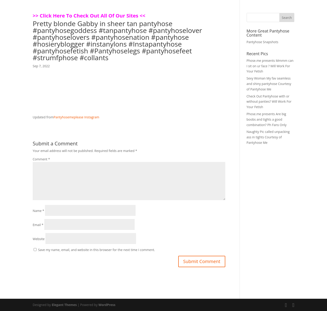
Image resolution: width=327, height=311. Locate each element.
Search (287, 17)
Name (38, 211)
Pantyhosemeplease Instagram (76, 117)
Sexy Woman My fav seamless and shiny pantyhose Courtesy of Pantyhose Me (269, 83)
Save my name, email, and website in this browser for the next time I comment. (96, 250)
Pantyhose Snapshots (262, 42)
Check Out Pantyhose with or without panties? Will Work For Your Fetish (269, 101)
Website (39, 239)
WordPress (106, 305)
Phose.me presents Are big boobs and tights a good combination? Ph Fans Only (267, 119)
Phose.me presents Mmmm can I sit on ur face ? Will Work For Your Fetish (270, 66)
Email (38, 225)
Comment (41, 159)
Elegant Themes (64, 305)
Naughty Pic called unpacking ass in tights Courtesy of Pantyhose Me (268, 137)
